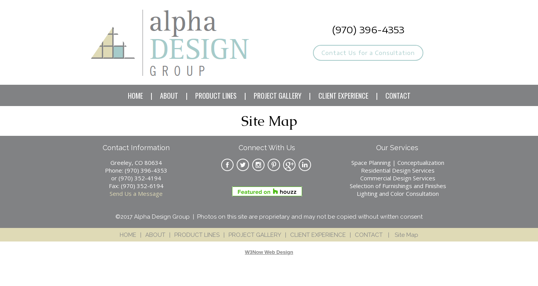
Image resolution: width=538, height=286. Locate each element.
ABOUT (169, 96)
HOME (135, 96)
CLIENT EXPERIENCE (343, 96)
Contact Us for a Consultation (368, 53)
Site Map (406, 234)
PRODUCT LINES (216, 96)
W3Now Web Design (269, 252)
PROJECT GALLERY (277, 96)
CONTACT (398, 96)
